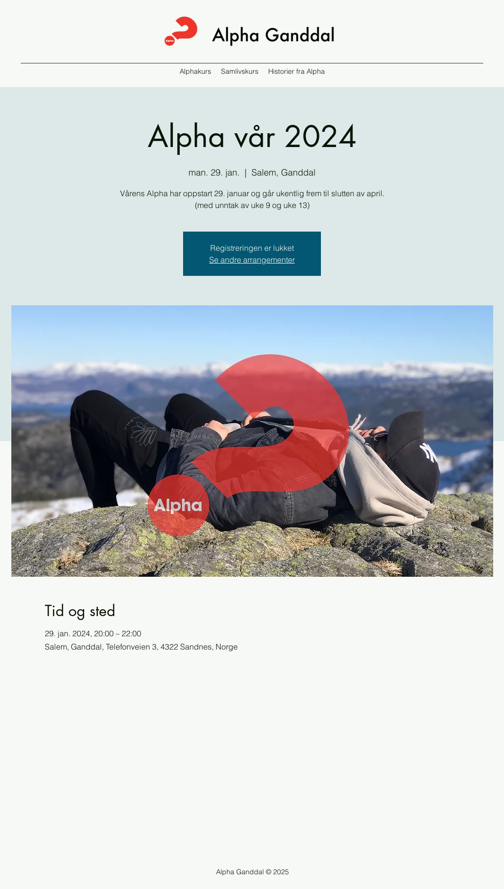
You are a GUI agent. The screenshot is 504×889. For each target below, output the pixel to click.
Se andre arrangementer (252, 260)
